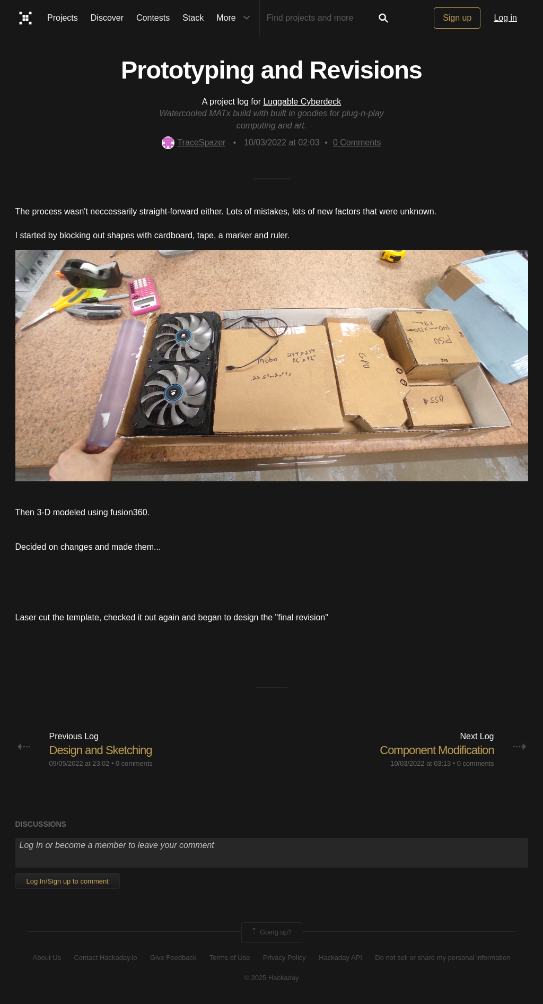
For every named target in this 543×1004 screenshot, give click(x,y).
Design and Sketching (100, 750)
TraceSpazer (193, 142)
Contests (153, 17)
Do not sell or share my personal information (442, 958)
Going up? (271, 932)
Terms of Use (229, 958)
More (235, 18)
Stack (193, 17)
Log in (505, 17)
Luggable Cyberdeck (302, 101)
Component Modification (437, 750)
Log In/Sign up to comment (68, 881)
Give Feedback (173, 958)
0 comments (134, 763)
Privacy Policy (284, 958)
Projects (62, 17)
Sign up (457, 17)
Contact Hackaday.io (105, 958)
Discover (107, 17)
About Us (47, 958)
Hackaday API (340, 958)
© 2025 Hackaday (271, 978)
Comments (357, 142)
